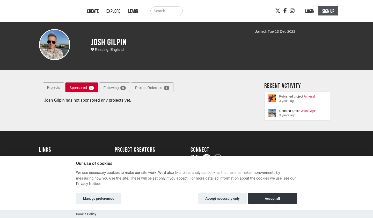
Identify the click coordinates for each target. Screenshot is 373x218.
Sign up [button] (328, 11)
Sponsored (81, 88)
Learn (133, 11)
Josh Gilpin (308, 111)
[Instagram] (292, 11)
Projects (53, 87)
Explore (113, 11)
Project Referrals (152, 88)
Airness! (309, 96)
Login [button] (310, 11)
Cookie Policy (86, 214)
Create (93, 11)
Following (114, 88)
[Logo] (56, 13)
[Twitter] (278, 11)
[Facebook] (285, 11)
